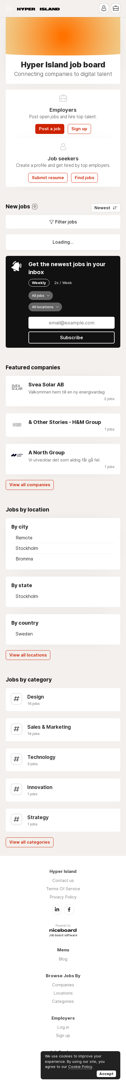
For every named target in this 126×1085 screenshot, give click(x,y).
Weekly (39, 282)
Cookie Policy (80, 1066)
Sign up (79, 128)
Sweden (24, 634)
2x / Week (63, 282)
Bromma (24, 559)
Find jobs (84, 177)
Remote (24, 538)
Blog (63, 959)
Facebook (69, 909)
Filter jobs (66, 222)
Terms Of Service (63, 888)
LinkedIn (57, 909)
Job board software (63, 935)
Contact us (63, 880)
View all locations (28, 655)
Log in (63, 1027)
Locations (63, 993)
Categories (63, 1001)
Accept (106, 1073)
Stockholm (27, 548)
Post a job (50, 128)
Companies (63, 984)
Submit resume (48, 177)
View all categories (29, 842)
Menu (10, 8)
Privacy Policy (63, 897)
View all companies (29, 484)
